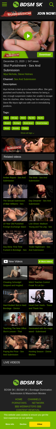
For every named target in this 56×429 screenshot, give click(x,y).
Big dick (31, 118)
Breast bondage (42, 123)
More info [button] (10, 424)
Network (38, 403)
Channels (34, 399)
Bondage (17, 123)
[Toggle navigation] (4, 4)
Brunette (16, 128)
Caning (25, 128)
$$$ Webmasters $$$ (28, 406)
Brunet (7, 128)
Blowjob (7, 123)
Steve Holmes (25, 74)
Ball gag (14, 118)
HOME (18, 399)
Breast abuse (28, 123)
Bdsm (23, 118)
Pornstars (19, 403)
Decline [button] (23, 424)
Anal (6, 118)
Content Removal (28, 410)
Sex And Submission (25, 79)
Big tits (40, 118)
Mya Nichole (10, 74)
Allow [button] (39, 424)
